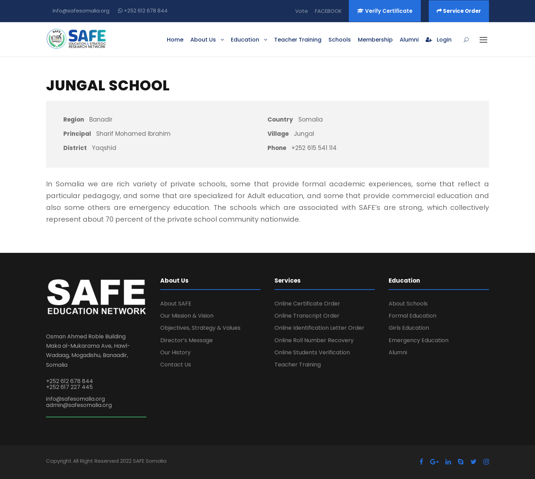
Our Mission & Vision (187, 316)
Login (439, 40)
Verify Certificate (384, 11)
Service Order (459, 11)
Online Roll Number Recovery (314, 340)
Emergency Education (418, 340)
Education (245, 40)
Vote (301, 11)
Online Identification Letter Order (319, 328)
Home (175, 40)
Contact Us (175, 365)
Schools (339, 40)
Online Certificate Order (307, 304)
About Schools (408, 304)
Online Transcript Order (306, 316)
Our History (175, 352)
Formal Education (412, 316)
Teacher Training (297, 40)
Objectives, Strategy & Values (200, 328)
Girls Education (409, 328)
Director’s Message (186, 340)
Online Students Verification (312, 352)
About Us (203, 40)
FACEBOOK (328, 11)
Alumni (409, 40)
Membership (375, 40)
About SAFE (175, 304)
